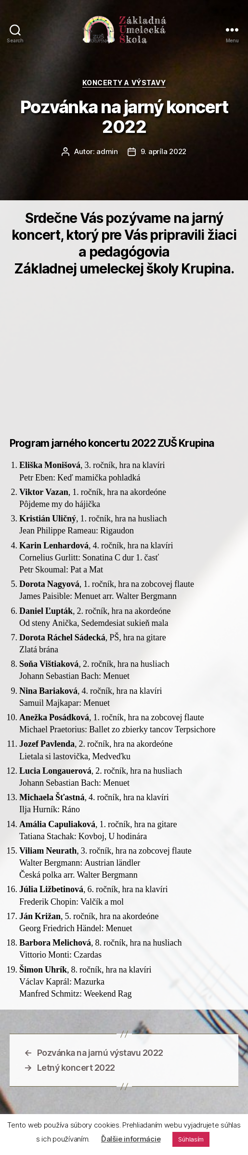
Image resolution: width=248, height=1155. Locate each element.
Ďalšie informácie (130, 1138)
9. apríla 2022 (163, 151)
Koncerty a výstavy (124, 82)
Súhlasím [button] (191, 1139)
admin (107, 151)
